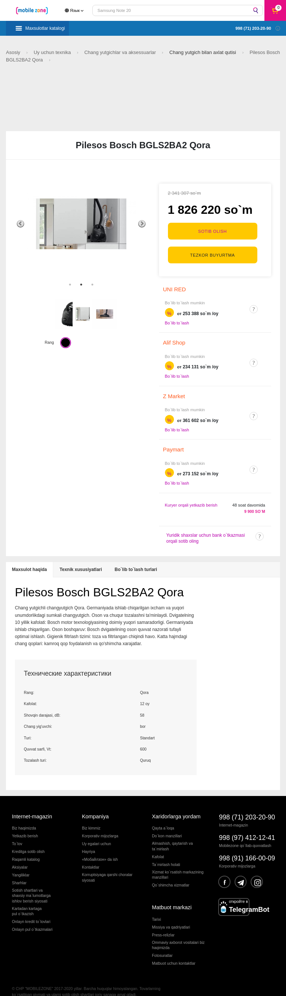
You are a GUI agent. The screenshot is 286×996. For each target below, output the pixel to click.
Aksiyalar (20, 857)
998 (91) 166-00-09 (247, 847)
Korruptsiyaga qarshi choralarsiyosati (107, 867)
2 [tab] (81, 284)
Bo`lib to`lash (177, 312)
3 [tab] (92, 284)
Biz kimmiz (91, 818)
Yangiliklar (20, 865)
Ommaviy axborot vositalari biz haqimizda (178, 934)
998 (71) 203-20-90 (247, 806)
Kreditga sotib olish (28, 841)
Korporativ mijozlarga (100, 826)
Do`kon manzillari (167, 826)
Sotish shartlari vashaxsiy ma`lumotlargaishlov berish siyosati (31, 885)
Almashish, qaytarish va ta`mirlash (172, 835)
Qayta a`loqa (163, 818)
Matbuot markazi (171, 897)
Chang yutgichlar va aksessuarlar (120, 52)
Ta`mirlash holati (166, 854)
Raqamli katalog (26, 849)
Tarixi (156, 909)
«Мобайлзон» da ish (100, 849)
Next (142, 224)
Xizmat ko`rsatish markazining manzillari (178, 864)
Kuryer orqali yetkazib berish (191, 494)
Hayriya (88, 841)
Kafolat (158, 846)
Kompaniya (95, 806)
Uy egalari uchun (96, 833)
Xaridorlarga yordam (176, 806)
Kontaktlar (90, 857)
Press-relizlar (163, 924)
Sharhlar (19, 872)
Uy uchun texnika (53, 52)
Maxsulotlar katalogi (45, 28)
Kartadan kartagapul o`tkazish (27, 900)
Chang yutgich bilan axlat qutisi (203, 52)
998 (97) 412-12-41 (247, 827)
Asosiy (14, 52)
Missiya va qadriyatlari (171, 916)
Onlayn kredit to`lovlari (31, 911)
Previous (20, 224)
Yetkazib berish (25, 826)
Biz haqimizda (24, 818)
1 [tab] (70, 284)
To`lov (17, 833)
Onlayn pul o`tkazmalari (32, 919)
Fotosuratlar (162, 945)
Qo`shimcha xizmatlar (170, 874)
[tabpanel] (81, 224)
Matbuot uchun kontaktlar (174, 953)
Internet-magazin (32, 806)
